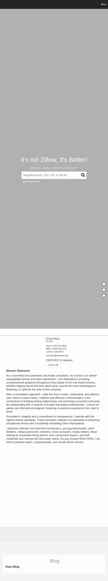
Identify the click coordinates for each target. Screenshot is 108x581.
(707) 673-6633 (59, 346)
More (104, 4)
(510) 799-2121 (59, 349)
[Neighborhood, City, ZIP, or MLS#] (54, 175)
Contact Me (53, 365)
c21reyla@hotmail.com (57, 355)
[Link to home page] (3, 4)
